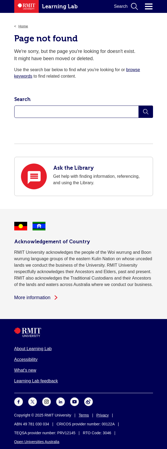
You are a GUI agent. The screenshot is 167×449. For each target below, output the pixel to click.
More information (32, 297)
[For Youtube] (74, 401)
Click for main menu (148, 6)
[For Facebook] (18, 401)
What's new (25, 370)
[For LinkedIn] (60, 401)
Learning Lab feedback (36, 381)
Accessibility (26, 359)
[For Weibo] (88, 401)
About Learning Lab (33, 348)
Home (23, 26)
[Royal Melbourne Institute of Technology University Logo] (83, 332)
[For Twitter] (32, 401)
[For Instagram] (46, 401)
